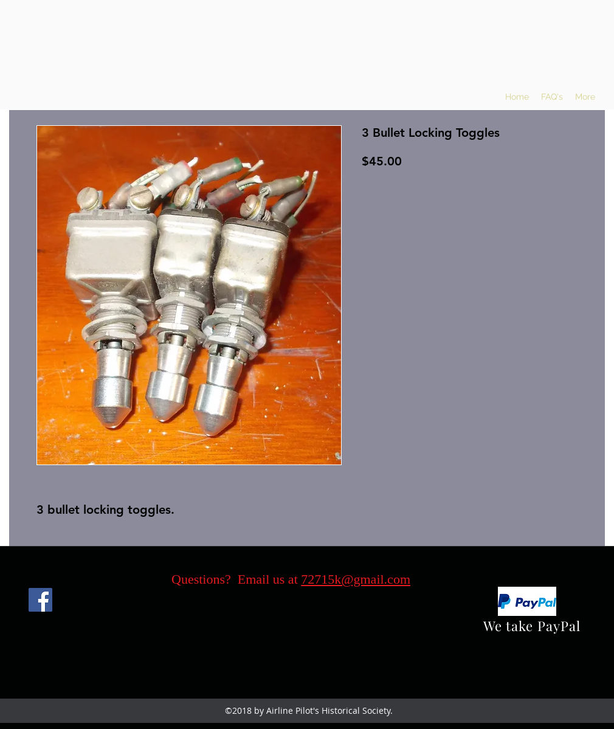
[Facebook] (40, 600)
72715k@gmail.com (355, 579)
